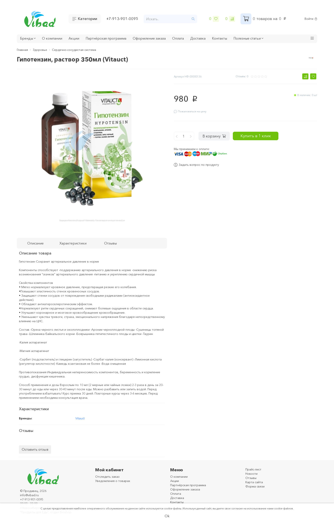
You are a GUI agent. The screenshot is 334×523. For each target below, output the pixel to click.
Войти (311, 19)
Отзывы (250, 478)
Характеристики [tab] (72, 243)
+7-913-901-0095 (122, 18)
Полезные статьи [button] (248, 38)
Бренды (28, 38)
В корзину (215, 134)
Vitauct (80, 418)
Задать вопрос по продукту (196, 164)
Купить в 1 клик (261, 134)
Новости (251, 474)
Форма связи (255, 486)
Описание (35, 243)
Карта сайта (254, 482)
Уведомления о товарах (112, 481)
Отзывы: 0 (242, 76)
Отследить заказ (107, 477)
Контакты (219, 38)
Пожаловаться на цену (190, 111)
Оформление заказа (149, 38)
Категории (87, 18)
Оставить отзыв (35, 449)
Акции (74, 38)
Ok (167, 516)
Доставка (198, 38)
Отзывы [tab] (110, 243)
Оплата (178, 38)
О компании (52, 38)
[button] (312, 38)
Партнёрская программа (106, 38)
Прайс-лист (253, 469)
